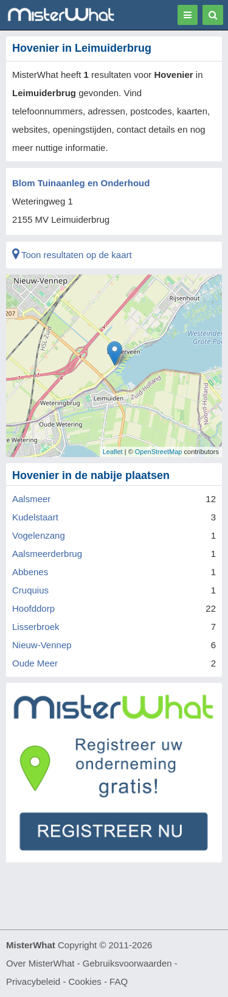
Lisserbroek (36, 626)
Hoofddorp (33, 608)
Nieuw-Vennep (42, 645)
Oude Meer (35, 663)
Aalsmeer (31, 499)
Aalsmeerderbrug (47, 553)
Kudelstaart (35, 517)
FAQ (118, 981)
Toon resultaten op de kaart (72, 255)
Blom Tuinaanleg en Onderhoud (81, 183)
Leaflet (113, 451)
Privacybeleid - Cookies (54, 981)
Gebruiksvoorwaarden (127, 963)
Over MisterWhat (40, 963)
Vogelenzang (38, 535)
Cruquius (30, 590)
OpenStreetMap (158, 451)
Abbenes (30, 572)
